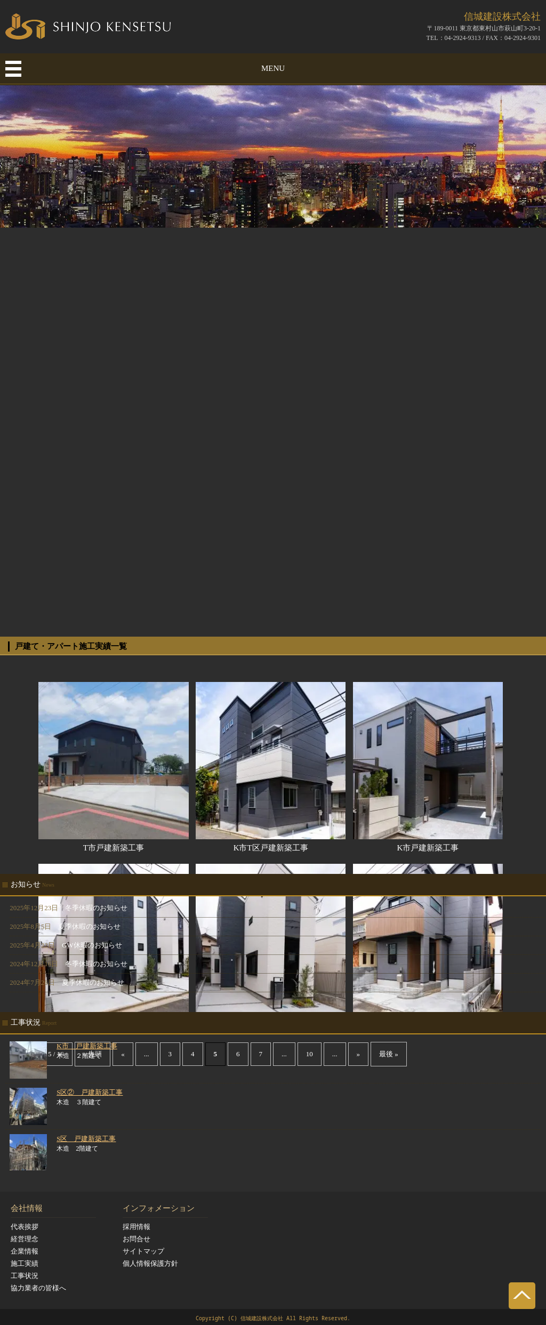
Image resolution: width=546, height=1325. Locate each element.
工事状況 (24, 1276)
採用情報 (136, 1227)
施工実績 (24, 1263)
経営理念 (24, 1239)
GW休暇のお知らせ (92, 945)
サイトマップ (143, 1251)
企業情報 (24, 1251)
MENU (273, 68)
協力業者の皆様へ (38, 1288)
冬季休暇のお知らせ (96, 908)
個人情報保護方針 (150, 1263)
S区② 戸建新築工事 (90, 1092)
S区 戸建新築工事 (86, 1139)
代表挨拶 (24, 1227)
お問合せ (136, 1239)
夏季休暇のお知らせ (89, 926)
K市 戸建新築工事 (87, 1046)
